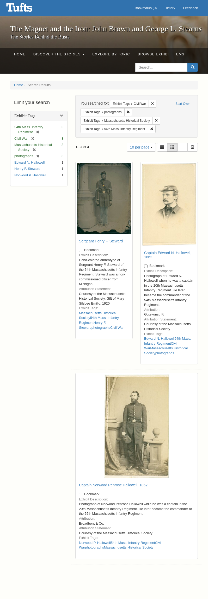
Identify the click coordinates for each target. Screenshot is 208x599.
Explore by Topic (111, 54)
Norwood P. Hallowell (30, 175)
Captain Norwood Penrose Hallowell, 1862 (113, 485)
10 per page (141, 147)
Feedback (190, 8)
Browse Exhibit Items (161, 54)
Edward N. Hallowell (29, 162)
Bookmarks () (146, 8)
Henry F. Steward (27, 169)
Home (20, 54)
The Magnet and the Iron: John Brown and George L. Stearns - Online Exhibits (25, 9)
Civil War (117, 328)
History (169, 8)
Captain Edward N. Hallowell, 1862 (167, 255)
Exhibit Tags (24, 116)
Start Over (182, 104)
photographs (100, 328)
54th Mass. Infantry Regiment (133, 543)
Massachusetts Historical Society (129, 547)
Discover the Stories (59, 54)
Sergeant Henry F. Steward (101, 241)
